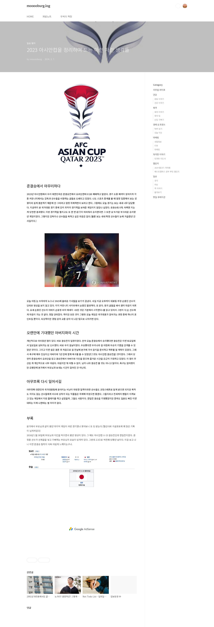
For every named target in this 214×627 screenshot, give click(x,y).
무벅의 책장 (66, 16)
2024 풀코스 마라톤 (162, 167)
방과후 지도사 (160, 158)
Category (158, 84)
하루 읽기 (158, 128)
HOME (30, 16)
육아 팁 (157, 115)
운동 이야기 (159, 99)
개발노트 (47, 16)
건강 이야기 (159, 102)
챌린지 (156, 163)
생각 (156, 180)
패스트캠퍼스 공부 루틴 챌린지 (166, 171)
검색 (178, 6)
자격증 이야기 (159, 154)
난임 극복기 (159, 119)
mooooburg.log (38, 5)
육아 (155, 107)
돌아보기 (158, 192)
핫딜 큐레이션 (159, 197)
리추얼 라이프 (159, 89)
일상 (155, 176)
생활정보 (158, 141)
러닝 (156, 184)
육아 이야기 (159, 112)
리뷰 (156, 145)
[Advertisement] (82, 529)
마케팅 (156, 137)
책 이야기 (158, 188)
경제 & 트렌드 (159, 124)
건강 (155, 94)
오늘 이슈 (158, 132)
